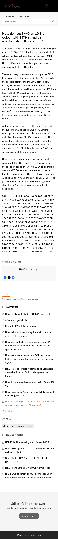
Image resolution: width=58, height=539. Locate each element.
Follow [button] (6, 295)
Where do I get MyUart (17, 320)
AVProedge (24, 16)
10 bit (29, 425)
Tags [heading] (8, 419)
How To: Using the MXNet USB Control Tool (27, 314)
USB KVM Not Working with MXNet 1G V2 (27, 442)
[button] (46, 6)
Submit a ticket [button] (29, 516)
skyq (5, 425)
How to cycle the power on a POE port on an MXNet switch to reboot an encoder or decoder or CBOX (30, 359)
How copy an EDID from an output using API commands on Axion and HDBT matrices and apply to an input (27, 345)
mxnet (20, 425)
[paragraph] (29, 152)
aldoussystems (9, 16)
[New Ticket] (29, 516)
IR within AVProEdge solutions (20, 326)
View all (7, 411)
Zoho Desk (35, 534)
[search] (29, 21)
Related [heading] (14, 434)
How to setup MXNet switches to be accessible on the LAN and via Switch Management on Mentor (29, 372)
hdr (12, 425)
